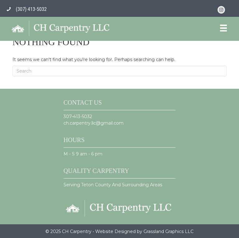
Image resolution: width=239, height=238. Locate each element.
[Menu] (223, 28)
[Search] (119, 71)
